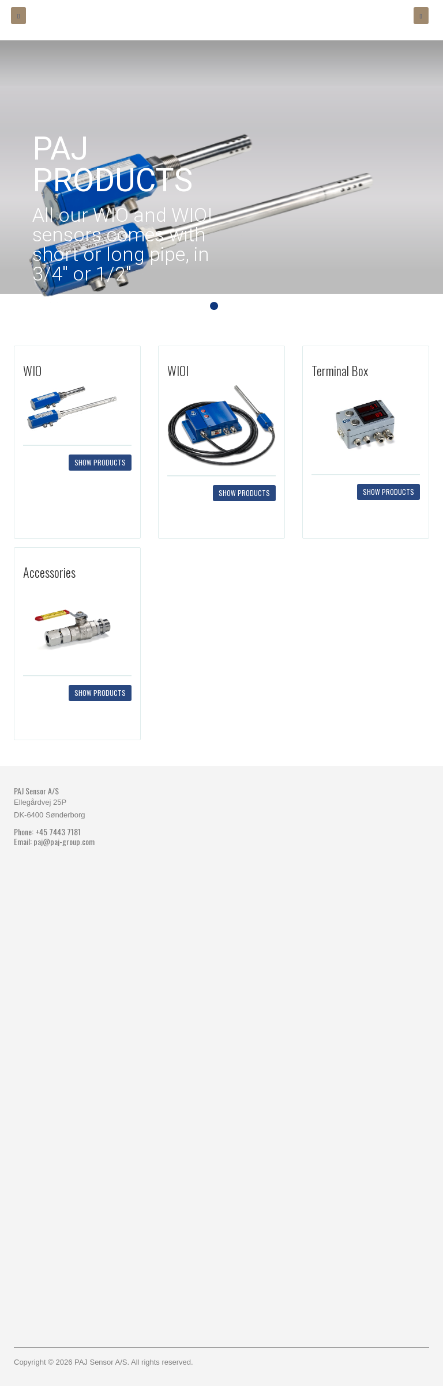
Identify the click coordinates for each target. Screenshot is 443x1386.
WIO (32, 370)
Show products (100, 462)
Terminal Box (339, 370)
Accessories (49, 572)
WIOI (178, 370)
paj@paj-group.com (64, 841)
